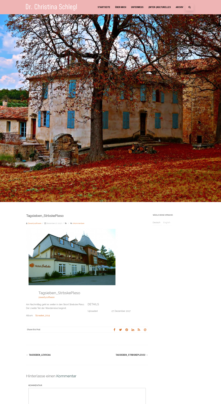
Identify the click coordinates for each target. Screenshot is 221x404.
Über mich (120, 7)
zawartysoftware (46, 297)
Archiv (179, 7)
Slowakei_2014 (42, 315)
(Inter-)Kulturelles (159, 7)
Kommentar (35, 385)
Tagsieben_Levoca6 (38, 355)
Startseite (104, 7)
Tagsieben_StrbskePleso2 (132, 355)
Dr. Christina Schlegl (51, 7)
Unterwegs (137, 7)
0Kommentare (78, 223)
